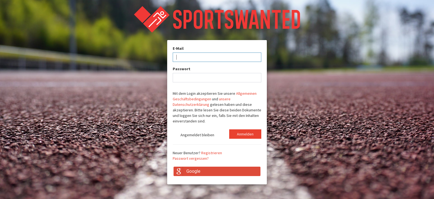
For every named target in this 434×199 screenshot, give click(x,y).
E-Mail (178, 48)
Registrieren (211, 152)
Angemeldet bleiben (193, 135)
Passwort (181, 68)
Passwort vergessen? (191, 158)
